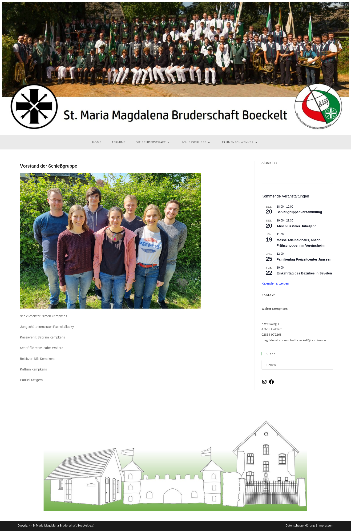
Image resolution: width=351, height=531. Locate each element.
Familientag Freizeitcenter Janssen (304, 259)
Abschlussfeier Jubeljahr (296, 226)
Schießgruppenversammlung (299, 212)
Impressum (326, 525)
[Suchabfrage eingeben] (297, 365)
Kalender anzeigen (275, 283)
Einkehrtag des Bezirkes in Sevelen (304, 273)
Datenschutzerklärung (300, 525)
